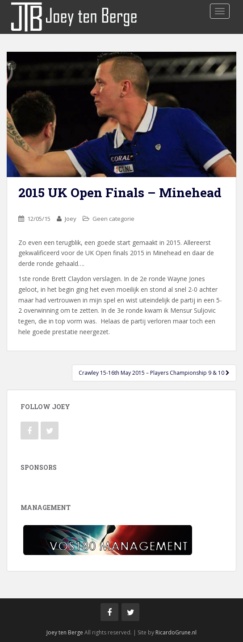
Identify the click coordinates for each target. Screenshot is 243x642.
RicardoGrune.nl (176, 632)
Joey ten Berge (64, 632)
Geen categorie (113, 219)
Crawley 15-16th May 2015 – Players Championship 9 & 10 (154, 373)
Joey (70, 219)
